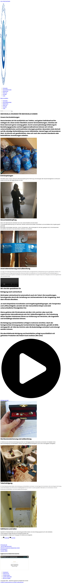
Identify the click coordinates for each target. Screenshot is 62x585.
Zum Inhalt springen (5, 1)
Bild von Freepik (6, 578)
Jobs (4, 108)
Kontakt (5, 107)
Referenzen (5, 104)
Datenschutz (6, 573)
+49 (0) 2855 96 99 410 (6, 546)
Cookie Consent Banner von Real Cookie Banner (12, 582)
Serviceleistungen (7, 102)
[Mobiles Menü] (4, 98)
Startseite (5, 100)
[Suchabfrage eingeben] (5, 111)
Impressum (5, 572)
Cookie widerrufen (7, 576)
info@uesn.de (3, 545)
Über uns (5, 105)
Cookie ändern (6, 575)
